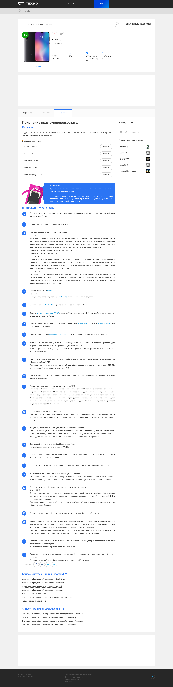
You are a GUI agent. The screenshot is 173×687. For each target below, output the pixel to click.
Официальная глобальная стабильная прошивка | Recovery (49, 618)
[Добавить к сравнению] (61, 34)
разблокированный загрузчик (62, 191)
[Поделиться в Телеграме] (54, 564)
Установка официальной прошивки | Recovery (43, 583)
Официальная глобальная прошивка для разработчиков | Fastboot (52, 621)
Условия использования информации (78, 675)
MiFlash (50, 291)
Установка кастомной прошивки (36, 594)
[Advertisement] (84, 90)
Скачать (106, 146)
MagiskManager (104, 323)
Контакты (68, 682)
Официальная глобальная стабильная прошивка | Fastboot (49, 625)
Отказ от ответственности (74, 677)
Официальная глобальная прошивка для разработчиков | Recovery (52, 614)
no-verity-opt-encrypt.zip (59, 335)
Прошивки (63, 113)
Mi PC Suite (62, 297)
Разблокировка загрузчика (34, 601)
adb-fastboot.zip (48, 305)
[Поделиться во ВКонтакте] (42, 564)
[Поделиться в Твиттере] (48, 564)
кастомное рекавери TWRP (48, 313)
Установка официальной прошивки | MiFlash (42, 587)
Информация (28, 113)
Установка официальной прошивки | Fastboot (42, 590)
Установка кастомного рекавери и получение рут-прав (47, 597)
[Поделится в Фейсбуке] (36, 564)
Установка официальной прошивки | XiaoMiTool (43, 579)
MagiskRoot (82, 323)
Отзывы (46, 113)
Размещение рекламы (73, 679)
